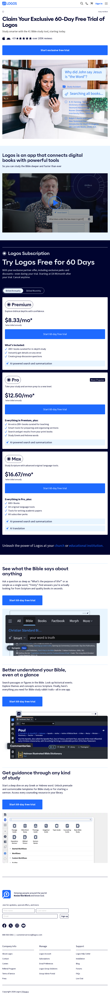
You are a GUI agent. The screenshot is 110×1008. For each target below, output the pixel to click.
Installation (80, 958)
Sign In (98, 3)
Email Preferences (46, 963)
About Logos (7, 954)
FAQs (78, 973)
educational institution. (86, 545)
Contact (5, 958)
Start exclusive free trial (55, 50)
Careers (5, 963)
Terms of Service (8, 973)
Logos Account (45, 954)
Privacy (25, 991)
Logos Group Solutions (48, 968)
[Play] (55, 202)
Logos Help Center (83, 954)
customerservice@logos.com (29, 934)
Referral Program (9, 968)
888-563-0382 (8, 934)
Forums (79, 968)
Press (4, 978)
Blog (78, 963)
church (60, 545)
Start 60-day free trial (55, 334)
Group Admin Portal (47, 973)
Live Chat (79, 978)
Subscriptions (44, 958)
